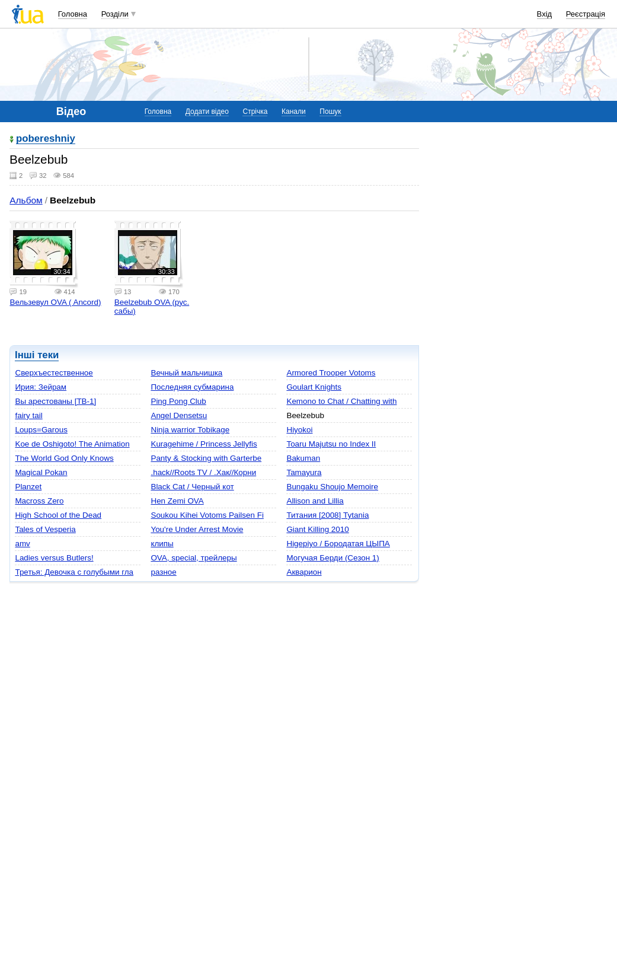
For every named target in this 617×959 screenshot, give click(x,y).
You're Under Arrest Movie (197, 529)
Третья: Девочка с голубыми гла (74, 572)
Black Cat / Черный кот (192, 486)
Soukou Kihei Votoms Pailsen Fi (207, 515)
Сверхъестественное (53, 372)
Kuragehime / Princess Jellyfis (204, 443)
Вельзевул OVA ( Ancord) (55, 302)
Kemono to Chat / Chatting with (341, 401)
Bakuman (303, 458)
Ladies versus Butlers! (54, 557)
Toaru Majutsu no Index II (331, 443)
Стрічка (254, 111)
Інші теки (37, 355)
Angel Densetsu (179, 415)
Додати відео (207, 111)
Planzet (28, 486)
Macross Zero (39, 500)
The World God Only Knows (64, 458)
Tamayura (303, 472)
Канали (294, 111)
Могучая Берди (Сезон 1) (332, 557)
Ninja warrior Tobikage (190, 429)
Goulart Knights (313, 387)
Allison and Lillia (314, 500)
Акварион (303, 572)
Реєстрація (585, 13)
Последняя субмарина (192, 387)
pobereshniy (45, 139)
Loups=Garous (41, 429)
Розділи (115, 13)
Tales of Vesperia (45, 529)
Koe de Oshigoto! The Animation (72, 443)
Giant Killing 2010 (317, 529)
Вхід (544, 13)
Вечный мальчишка (186, 372)
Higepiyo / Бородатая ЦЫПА (337, 543)
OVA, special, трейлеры (193, 557)
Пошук (330, 111)
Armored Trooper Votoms (330, 372)
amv (22, 543)
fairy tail (28, 415)
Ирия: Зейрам (40, 387)
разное (163, 572)
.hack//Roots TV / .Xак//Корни (203, 472)
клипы (162, 543)
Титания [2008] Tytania (327, 515)
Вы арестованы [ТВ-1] (55, 401)
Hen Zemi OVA (177, 500)
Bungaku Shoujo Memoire (332, 486)
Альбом (25, 200)
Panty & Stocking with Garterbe (206, 458)
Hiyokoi (299, 429)
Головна (72, 13)
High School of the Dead (58, 515)
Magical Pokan (41, 472)
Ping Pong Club (178, 401)
